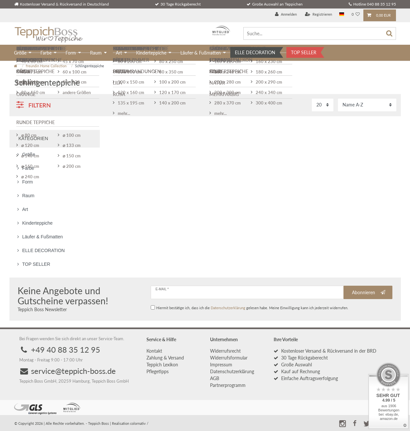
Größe (20, 53)
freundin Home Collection (46, 66)
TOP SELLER (303, 52)
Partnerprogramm (228, 385)
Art (119, 53)
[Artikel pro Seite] (322, 105)
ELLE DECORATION (255, 52)
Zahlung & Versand (165, 357)
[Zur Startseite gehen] (15, 66)
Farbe (46, 53)
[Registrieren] (318, 14)
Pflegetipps (157, 371)
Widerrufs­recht (225, 351)
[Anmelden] (285, 14)
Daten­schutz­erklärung (232, 371)
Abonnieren (369, 292)
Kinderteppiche (151, 53)
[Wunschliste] (355, 14)
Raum (96, 53)
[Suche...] (319, 33)
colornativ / (139, 423)
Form (71, 53)
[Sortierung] (367, 105)
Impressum (221, 364)
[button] (355, 422)
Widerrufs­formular (229, 357)
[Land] (342, 14)
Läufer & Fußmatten (200, 53)
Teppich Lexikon (162, 364)
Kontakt (154, 351)
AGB (214, 378)
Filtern (33, 104)
